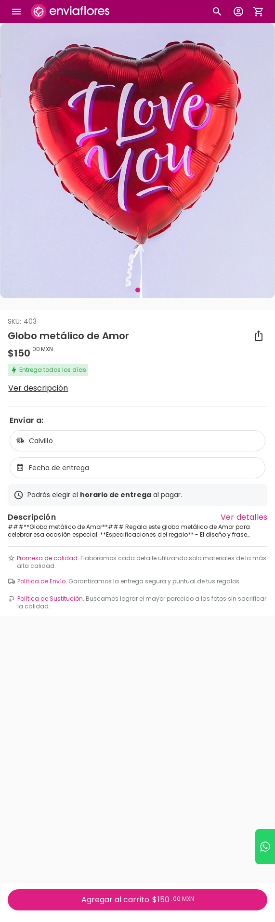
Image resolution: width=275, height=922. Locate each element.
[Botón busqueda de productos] (217, 11)
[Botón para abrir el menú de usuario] (238, 11)
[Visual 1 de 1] (137, 290)
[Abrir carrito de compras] (258, 11)
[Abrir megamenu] (16, 11)
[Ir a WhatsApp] (265, 846)
